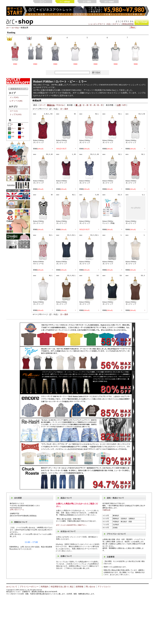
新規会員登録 (128, 24)
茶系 (21, 128)
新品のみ (51, 105)
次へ (62, 109)
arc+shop (15, 28)
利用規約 (44, 587)
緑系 (11, 132)
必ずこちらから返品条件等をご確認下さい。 (72, 525)
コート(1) (14, 111)
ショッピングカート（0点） (100, 24)
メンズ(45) (14, 97)
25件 (119, 105)
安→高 (93, 105)
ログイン (116, 24)
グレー (12, 128)
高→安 (100, 105)
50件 (124, 105)
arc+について (11, 587)
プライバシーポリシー (29, 587)
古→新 (85, 105)
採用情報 (79, 587)
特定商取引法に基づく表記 (62, 587)
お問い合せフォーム (17, 509)
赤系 (21, 137)
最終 (66, 109)
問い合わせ (90, 587)
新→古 (78, 105)
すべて (43, 105)
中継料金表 (106, 510)
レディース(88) (16, 101)
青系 (11, 137)
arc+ (8, 28)
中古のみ (60, 105)
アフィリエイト (104, 587)
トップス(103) (15, 114)
